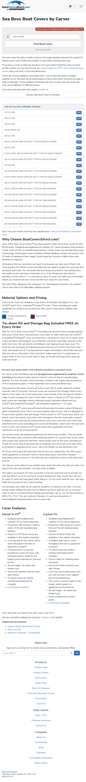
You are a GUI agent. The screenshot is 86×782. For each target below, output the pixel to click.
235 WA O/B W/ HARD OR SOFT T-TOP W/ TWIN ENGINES (43, 200)
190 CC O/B (43, 136)
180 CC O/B (43, 118)
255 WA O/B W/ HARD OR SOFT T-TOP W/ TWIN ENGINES (43, 224)
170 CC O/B (43, 112)
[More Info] (71, 653)
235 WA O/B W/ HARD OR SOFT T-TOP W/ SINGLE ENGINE (43, 194)
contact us (43, 89)
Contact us (46, 617)
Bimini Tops (41, 682)
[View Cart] (72, 6)
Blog (41, 747)
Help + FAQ (41, 715)
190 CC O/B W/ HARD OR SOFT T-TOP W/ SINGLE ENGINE (43, 141)
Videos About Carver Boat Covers (23, 626)
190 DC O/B (43, 147)
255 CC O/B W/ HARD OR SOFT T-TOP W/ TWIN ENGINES (43, 212)
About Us (41, 737)
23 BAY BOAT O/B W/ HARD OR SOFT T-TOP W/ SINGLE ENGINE (43, 177)
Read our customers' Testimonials (23, 632)
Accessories (41, 698)
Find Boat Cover (43, 44)
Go (77, 653)
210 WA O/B (43, 165)
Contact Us (41, 725)
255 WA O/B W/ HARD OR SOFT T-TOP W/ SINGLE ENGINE (43, 218)
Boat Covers (41, 677)
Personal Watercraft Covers (41, 693)
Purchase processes (41, 720)
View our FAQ (14, 629)
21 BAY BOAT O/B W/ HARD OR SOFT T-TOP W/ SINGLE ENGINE (43, 153)
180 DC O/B (43, 124)
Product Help (40, 667)
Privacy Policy (41, 763)
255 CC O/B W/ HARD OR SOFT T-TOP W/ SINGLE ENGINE (43, 206)
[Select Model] (45, 36)
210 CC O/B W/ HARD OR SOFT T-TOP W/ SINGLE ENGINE (43, 159)
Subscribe (41, 752)
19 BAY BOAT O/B (43, 130)
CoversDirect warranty (18, 587)
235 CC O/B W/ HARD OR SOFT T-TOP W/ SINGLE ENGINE (43, 183)
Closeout (41, 703)
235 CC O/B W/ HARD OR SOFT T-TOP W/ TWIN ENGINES (43, 188)
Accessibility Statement (41, 757)
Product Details (41, 672)
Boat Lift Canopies (41, 688)
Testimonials (41, 742)
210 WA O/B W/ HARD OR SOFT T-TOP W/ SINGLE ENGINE (43, 171)
